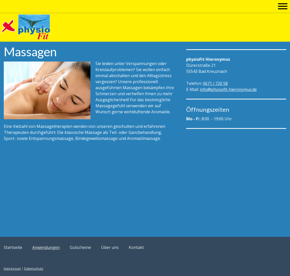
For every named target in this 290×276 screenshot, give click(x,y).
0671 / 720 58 (215, 83)
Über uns (110, 247)
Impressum (12, 268)
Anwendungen (46, 247)
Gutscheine (80, 247)
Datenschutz (33, 268)
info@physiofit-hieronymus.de (228, 89)
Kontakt (136, 247)
